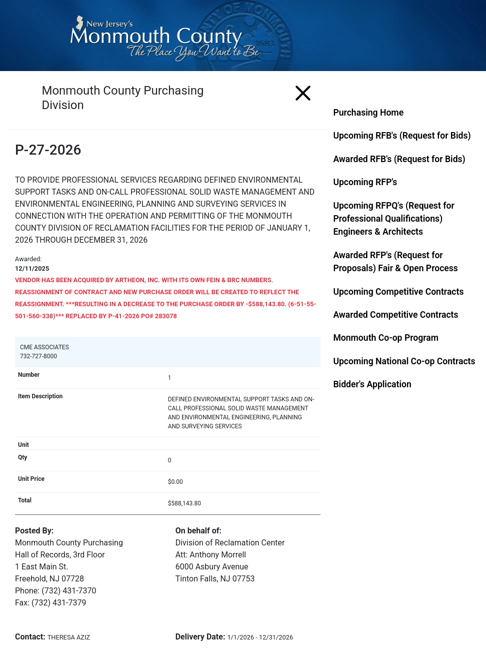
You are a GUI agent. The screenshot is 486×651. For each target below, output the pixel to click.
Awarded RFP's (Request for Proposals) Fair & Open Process (395, 261)
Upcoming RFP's (365, 182)
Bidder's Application (372, 384)
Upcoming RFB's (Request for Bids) (401, 136)
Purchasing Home (368, 113)
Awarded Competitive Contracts (395, 315)
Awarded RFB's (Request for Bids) (399, 159)
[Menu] (303, 91)
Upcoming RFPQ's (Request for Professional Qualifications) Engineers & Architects (393, 219)
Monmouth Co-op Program (385, 338)
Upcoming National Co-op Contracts (404, 361)
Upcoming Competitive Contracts (398, 292)
